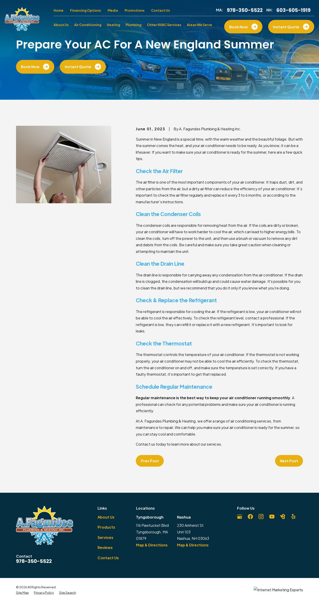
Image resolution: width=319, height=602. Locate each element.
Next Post (289, 460)
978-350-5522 (244, 10)
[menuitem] (22, 592)
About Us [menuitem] (61, 25)
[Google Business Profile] (239, 516)
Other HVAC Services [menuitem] (164, 25)
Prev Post (150, 460)
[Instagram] (261, 516)
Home (58, 10)
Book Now (35, 67)
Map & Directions (152, 545)
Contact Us (160, 10)
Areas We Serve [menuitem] (199, 25)
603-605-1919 (293, 10)
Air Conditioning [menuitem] (87, 25)
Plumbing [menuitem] (134, 25)
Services (105, 537)
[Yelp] (293, 516)
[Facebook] (250, 516)
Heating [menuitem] (113, 25)
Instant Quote (83, 67)
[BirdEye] (282, 516)
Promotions (135, 10)
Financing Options (85, 10)
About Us (106, 517)
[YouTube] (271, 516)
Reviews (105, 547)
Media (113, 10)
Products (106, 527)
